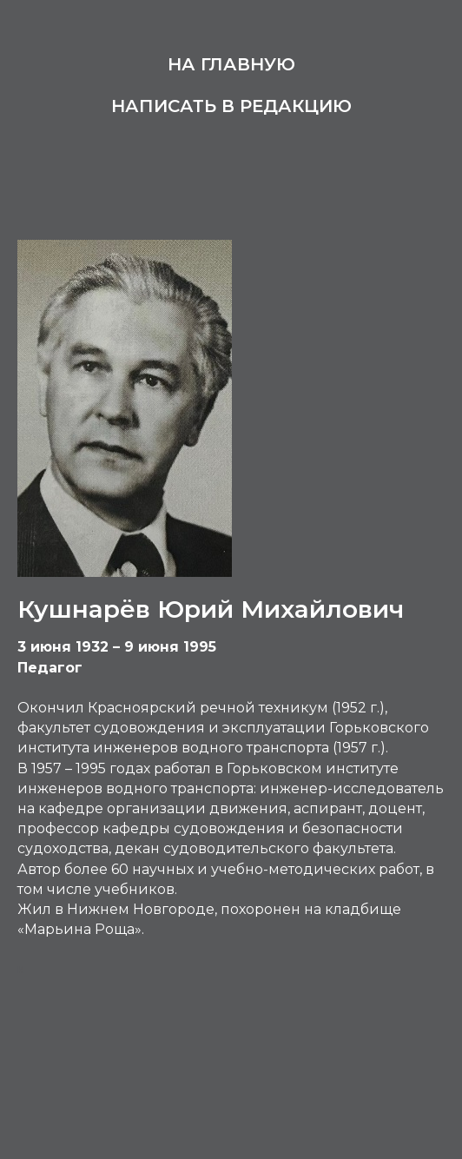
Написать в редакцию (231, 106)
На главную (231, 64)
